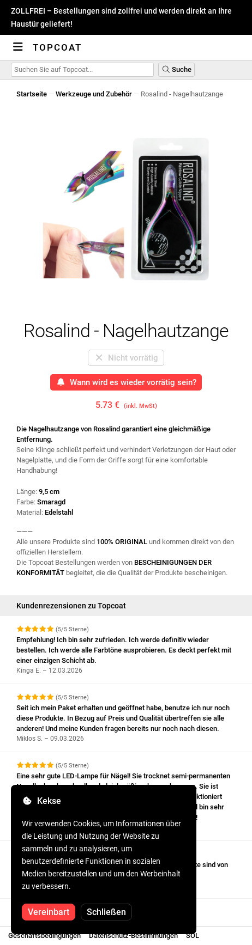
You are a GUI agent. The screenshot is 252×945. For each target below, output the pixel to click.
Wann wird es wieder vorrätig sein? (126, 382)
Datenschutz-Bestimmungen (133, 935)
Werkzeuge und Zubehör (94, 94)
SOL (192, 935)
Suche (176, 69)
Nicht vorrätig (126, 358)
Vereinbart (48, 912)
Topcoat (57, 47)
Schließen (106, 912)
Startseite (31, 94)
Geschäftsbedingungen (44, 935)
